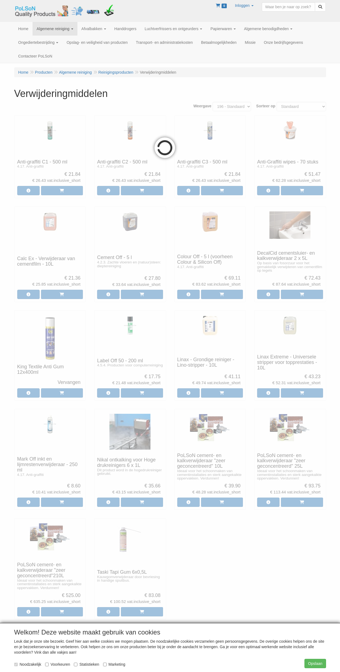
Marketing (114, 664)
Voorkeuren (57, 664)
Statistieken (86, 664)
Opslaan (315, 663)
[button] (244, 5)
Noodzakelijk (27, 664)
